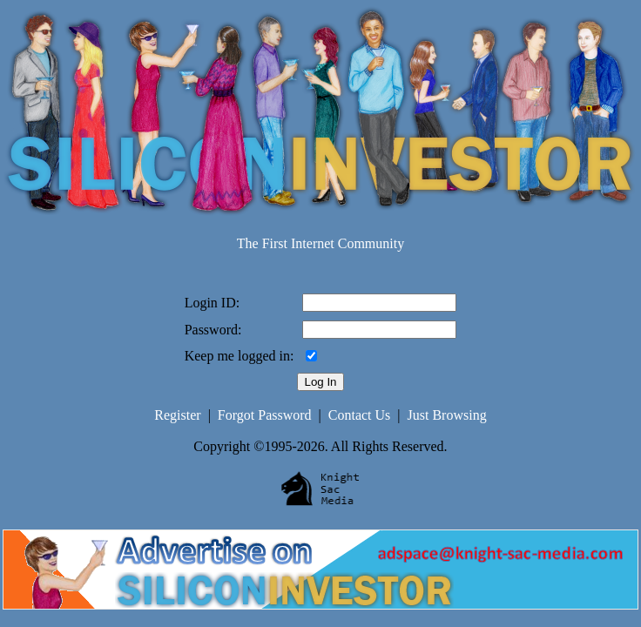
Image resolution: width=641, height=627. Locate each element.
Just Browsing (447, 415)
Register (177, 415)
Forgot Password (265, 415)
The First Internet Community (320, 243)
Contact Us (359, 415)
